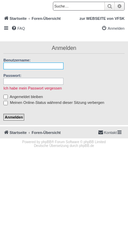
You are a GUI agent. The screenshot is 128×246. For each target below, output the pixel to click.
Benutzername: (16, 60)
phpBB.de (86, 146)
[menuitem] (18, 28)
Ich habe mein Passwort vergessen (32, 88)
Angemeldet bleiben (23, 97)
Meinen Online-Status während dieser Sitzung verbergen (53, 102)
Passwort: (12, 75)
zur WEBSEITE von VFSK (102, 18)
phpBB (46, 142)
